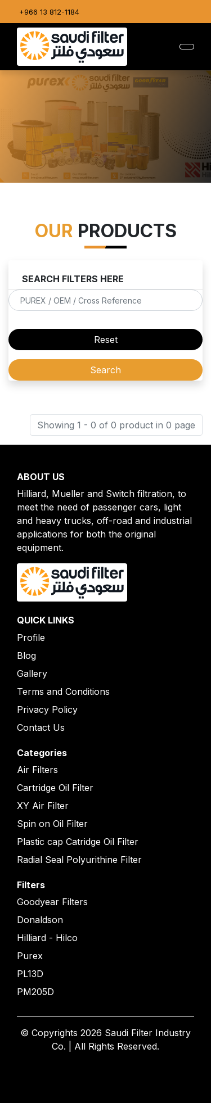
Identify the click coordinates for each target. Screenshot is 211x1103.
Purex (30, 955)
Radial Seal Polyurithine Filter (79, 859)
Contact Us (41, 727)
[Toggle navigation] (186, 46)
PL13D (30, 973)
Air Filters (37, 769)
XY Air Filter (43, 805)
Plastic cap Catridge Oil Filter (77, 841)
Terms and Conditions (63, 691)
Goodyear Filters (52, 901)
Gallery (32, 673)
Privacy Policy (47, 709)
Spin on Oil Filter (52, 823)
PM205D (35, 991)
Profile (31, 637)
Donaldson (40, 919)
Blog (26, 655)
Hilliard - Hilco (47, 937)
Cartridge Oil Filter (55, 787)
